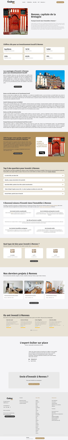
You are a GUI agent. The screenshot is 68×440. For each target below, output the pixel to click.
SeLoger (12, 212)
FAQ (52, 415)
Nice (36, 417)
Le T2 (34, 255)
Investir (23, 2)
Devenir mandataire (55, 417)
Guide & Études (54, 403)
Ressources (43, 2)
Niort (36, 418)
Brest (36, 403)
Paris (36, 421)
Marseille (37, 413)
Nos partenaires (54, 419)
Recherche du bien (23, 400)
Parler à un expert (60, 2)
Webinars (53, 406)
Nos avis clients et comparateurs (57, 413)
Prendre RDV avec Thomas (34, 384)
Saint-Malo (37, 428)
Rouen (37, 427)
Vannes (37, 433)
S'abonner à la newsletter (9, 416)
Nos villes (35, 2)
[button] (7, 326)
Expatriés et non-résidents (56, 404)
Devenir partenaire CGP (56, 420)
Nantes (37, 416)
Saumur (37, 430)
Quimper (37, 424)
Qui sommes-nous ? (55, 411)
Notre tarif (53, 412)
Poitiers (37, 423)
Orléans (37, 420)
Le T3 (55, 255)
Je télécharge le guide (18, 153)
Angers (37, 400)
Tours (37, 431)
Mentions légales (10, 436)
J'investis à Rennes (18, 86)
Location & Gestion (23, 403)
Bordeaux (37, 401)
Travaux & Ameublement (24, 401)
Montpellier (38, 414)
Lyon (36, 411)
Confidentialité (5, 436)
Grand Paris (38, 407)
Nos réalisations (54, 400)
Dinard (37, 406)
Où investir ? (54, 401)
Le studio (12, 255)
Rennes (37, 426)
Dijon (36, 404)
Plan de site (15, 436)
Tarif (38, 2)
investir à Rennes (54, 205)
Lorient (37, 410)
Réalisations (29, 2)
